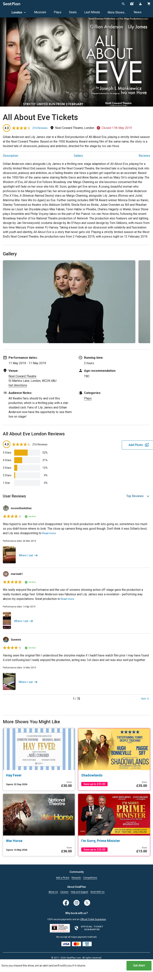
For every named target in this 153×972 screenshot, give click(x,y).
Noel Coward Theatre (22, 376)
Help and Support (79, 891)
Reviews (144, 155)
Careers (64, 891)
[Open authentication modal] (140, 4)
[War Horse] (39, 840)
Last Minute (92, 12)
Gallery (78, 155)
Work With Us (98, 891)
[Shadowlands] (114, 775)
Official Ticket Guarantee (93, 919)
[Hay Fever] (39, 775)
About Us (53, 891)
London (19, 12)
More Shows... (117, 12)
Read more (49, 533)
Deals (73, 12)
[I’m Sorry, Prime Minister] (114, 840)
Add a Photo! (62, 877)
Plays (57, 12)
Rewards (76, 877)
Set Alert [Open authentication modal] (139, 963)
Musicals (40, 12)
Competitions (90, 877)
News (137, 12)
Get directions (18, 385)
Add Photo (120, 445)
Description (10, 155)
